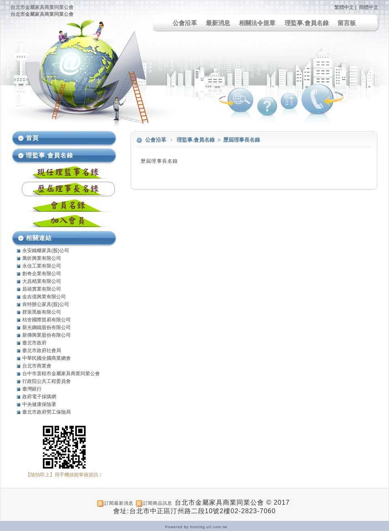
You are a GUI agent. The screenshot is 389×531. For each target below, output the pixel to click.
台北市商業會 (36, 366)
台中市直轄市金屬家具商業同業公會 (61, 373)
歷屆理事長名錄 (241, 140)
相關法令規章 (257, 22)
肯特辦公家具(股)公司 (45, 304)
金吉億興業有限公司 (44, 296)
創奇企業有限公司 (41, 273)
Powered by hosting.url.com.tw (196, 527)
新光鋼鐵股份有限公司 (46, 327)
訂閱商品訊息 (157, 503)
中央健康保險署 (39, 404)
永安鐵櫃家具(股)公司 (45, 250)
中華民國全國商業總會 (46, 358)
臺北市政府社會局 (41, 350)
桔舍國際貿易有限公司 (46, 320)
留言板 (347, 22)
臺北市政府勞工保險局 (46, 412)
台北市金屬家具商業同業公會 (42, 7)
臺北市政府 (34, 343)
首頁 (32, 137)
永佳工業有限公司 (41, 266)
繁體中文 (344, 7)
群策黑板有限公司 (41, 312)
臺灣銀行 (32, 389)
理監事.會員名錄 (307, 22)
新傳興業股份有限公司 (46, 335)
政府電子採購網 (39, 396)
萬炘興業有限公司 (41, 258)
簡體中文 (368, 7)
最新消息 (218, 22)
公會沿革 (185, 22)
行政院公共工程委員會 (46, 381)
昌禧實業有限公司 (41, 289)
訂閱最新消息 (118, 503)
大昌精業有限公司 (41, 281)
